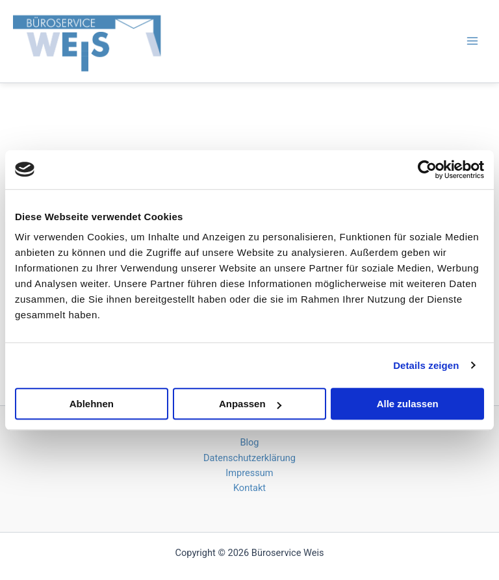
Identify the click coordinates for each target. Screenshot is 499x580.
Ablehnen (92, 403)
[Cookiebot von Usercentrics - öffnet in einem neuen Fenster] (427, 169)
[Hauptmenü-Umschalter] (472, 41)
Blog (249, 442)
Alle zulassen (408, 403)
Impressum (249, 473)
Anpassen (250, 403)
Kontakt (249, 488)
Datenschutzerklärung (249, 458)
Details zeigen (426, 365)
